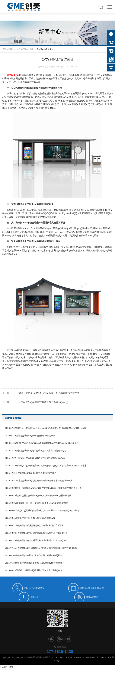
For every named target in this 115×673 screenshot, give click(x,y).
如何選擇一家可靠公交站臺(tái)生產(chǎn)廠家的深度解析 (37, 503)
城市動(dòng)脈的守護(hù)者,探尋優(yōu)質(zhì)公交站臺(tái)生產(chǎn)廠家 (46, 465)
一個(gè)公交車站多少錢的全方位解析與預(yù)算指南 (35, 458)
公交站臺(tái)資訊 (25, 49)
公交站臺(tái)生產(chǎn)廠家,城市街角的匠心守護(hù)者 (36, 533)
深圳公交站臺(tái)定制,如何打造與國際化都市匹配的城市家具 (38, 480)
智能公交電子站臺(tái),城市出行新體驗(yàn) (30, 518)
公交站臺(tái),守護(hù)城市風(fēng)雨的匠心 (30, 473)
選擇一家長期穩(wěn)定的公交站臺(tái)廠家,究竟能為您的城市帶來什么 (43, 488)
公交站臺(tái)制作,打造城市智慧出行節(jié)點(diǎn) (33, 555)
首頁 (4, 49)
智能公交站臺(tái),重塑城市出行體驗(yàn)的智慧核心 (35, 563)
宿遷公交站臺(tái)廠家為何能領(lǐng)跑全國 (30, 435)
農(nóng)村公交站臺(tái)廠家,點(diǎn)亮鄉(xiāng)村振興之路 (38, 495)
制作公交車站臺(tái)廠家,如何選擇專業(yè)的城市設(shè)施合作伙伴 (42, 443)
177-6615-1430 (60, 657)
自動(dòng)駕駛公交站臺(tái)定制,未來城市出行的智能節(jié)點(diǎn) (42, 510)
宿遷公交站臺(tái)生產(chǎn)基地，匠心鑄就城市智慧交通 (49, 393)
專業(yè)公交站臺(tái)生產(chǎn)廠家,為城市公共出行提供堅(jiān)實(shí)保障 (46, 428)
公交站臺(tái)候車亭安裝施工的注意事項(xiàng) (43, 402)
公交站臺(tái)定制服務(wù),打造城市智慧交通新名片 (34, 525)
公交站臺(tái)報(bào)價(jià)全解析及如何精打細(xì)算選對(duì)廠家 (41, 548)
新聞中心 (12, 49)
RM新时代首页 (7, 667)
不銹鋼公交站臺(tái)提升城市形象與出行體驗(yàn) (33, 570)
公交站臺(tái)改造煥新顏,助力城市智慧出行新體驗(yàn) (36, 540)
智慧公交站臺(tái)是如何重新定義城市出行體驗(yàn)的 (35, 450)
